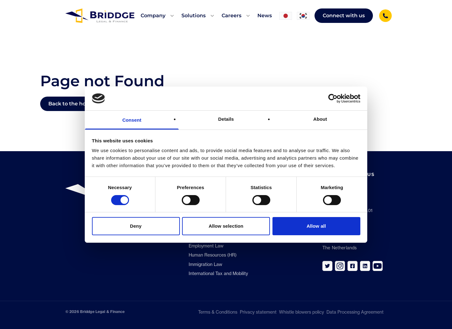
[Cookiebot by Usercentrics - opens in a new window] (332, 98)
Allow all (316, 226)
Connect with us (344, 16)
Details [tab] (226, 119)
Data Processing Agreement (356, 312)
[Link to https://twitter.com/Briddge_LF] (327, 266)
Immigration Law (205, 264)
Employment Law (206, 246)
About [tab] (320, 119)
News (264, 16)
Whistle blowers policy (301, 312)
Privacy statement (258, 312)
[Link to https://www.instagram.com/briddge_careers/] (340, 266)
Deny (136, 226)
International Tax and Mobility (218, 273)
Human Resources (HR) (213, 255)
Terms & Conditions (217, 312)
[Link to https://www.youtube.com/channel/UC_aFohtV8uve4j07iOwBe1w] (378, 266)
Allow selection (226, 226)
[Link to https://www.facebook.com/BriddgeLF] (352, 266)
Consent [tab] (132, 120)
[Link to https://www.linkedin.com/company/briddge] (365, 266)
